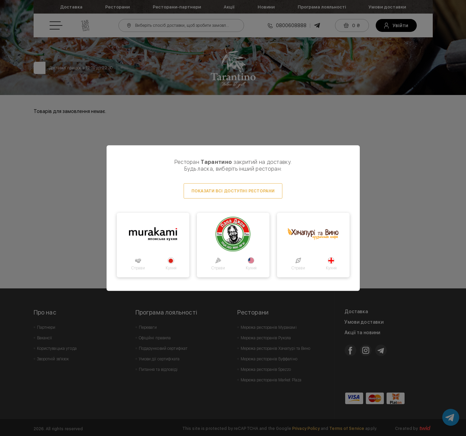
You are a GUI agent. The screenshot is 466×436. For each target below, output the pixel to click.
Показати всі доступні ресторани (233, 191)
